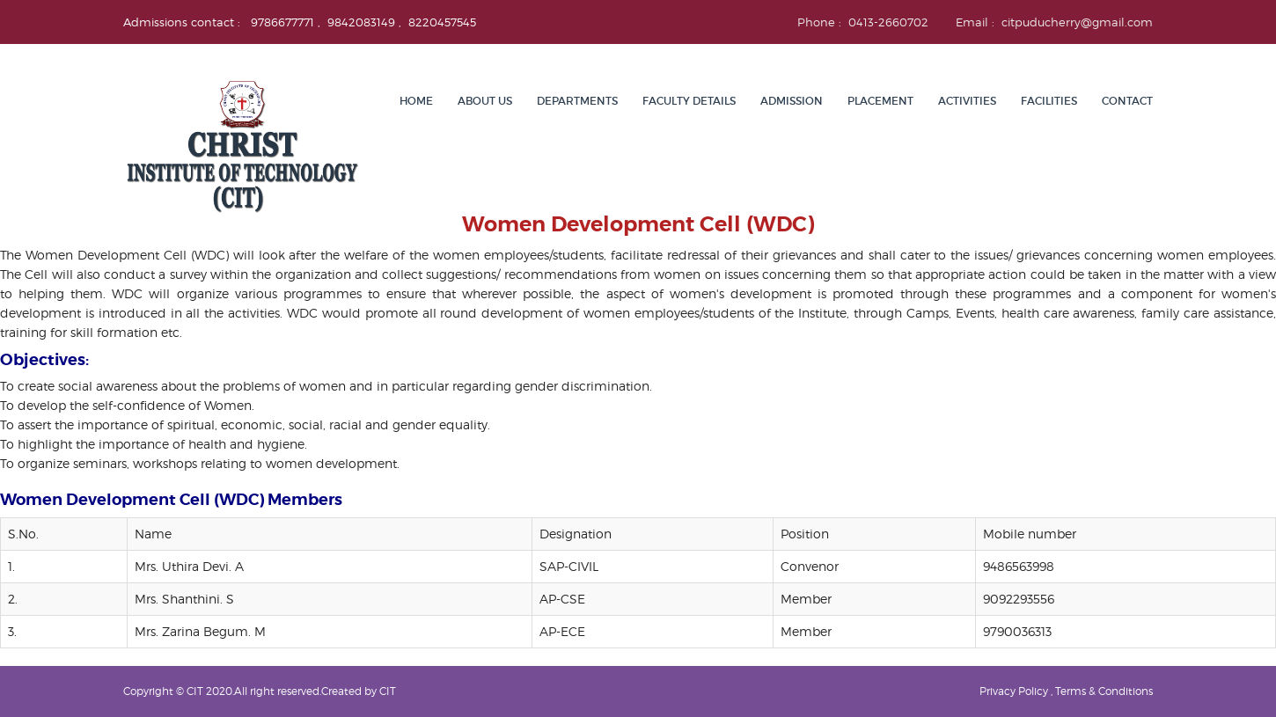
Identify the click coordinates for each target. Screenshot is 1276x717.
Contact (1127, 100)
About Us (485, 100)
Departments (577, 100)
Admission (791, 100)
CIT (387, 691)
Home (416, 100)
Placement (880, 100)
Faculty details (689, 100)
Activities (967, 100)
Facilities (1049, 100)
